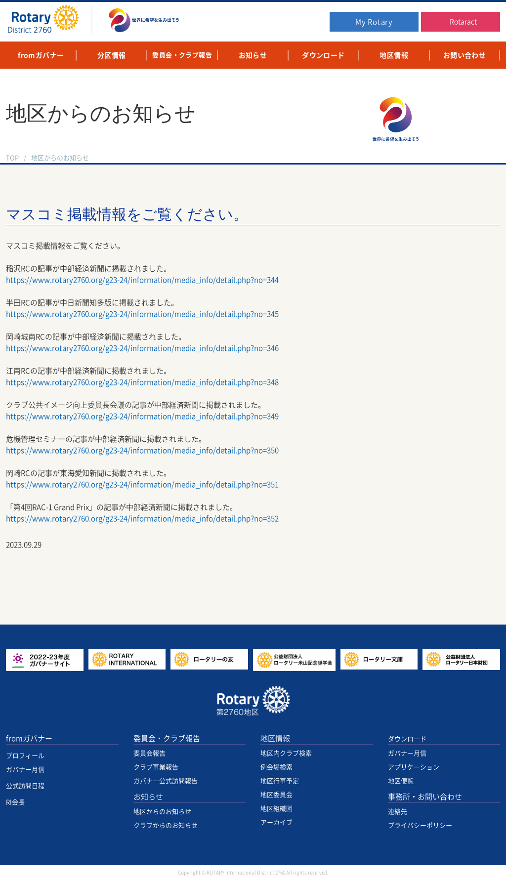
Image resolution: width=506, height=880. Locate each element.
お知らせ (148, 796)
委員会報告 (149, 753)
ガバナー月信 (25, 769)
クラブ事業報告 (155, 767)
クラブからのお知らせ (165, 825)
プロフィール (25, 756)
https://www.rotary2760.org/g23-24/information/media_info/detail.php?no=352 (142, 518)
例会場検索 (276, 767)
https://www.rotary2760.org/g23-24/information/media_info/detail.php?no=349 (142, 416)
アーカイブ (276, 822)
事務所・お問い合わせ (425, 796)
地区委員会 (276, 795)
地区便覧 (401, 781)
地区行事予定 (279, 781)
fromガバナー (29, 738)
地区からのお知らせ (60, 158)
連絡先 (397, 811)
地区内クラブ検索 (286, 753)
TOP (12, 158)
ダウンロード (407, 739)
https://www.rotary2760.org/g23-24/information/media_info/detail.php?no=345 (142, 314)
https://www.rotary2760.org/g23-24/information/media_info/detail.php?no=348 (142, 382)
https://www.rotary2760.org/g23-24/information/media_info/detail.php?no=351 (142, 484)
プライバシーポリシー (420, 825)
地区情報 (275, 738)
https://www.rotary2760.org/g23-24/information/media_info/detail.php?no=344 (142, 280)
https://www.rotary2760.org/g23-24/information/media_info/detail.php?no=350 (142, 450)
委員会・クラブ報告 (166, 738)
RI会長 (15, 802)
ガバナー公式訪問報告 (165, 781)
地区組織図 (276, 808)
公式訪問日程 (25, 786)
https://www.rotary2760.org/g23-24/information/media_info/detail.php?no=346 (142, 348)
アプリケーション (413, 767)
